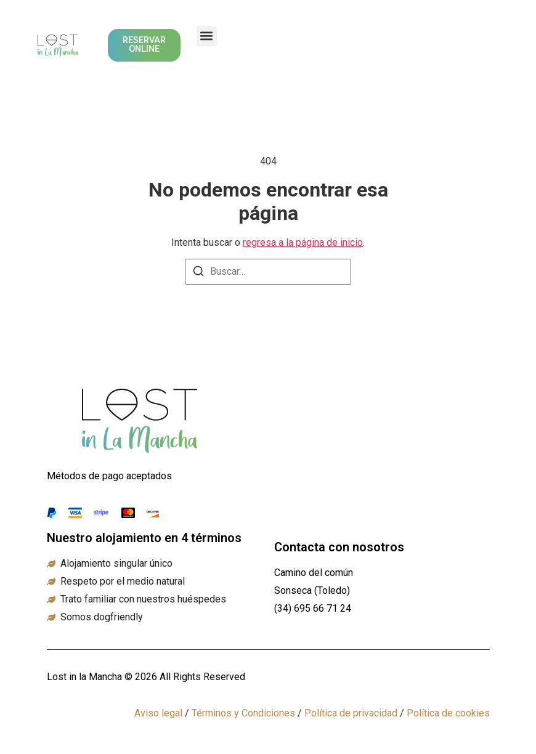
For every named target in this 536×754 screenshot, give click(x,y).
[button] (207, 36)
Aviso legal (158, 713)
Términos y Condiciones (243, 713)
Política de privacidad (350, 713)
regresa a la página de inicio (303, 242)
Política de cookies (448, 713)
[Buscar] (198, 273)
